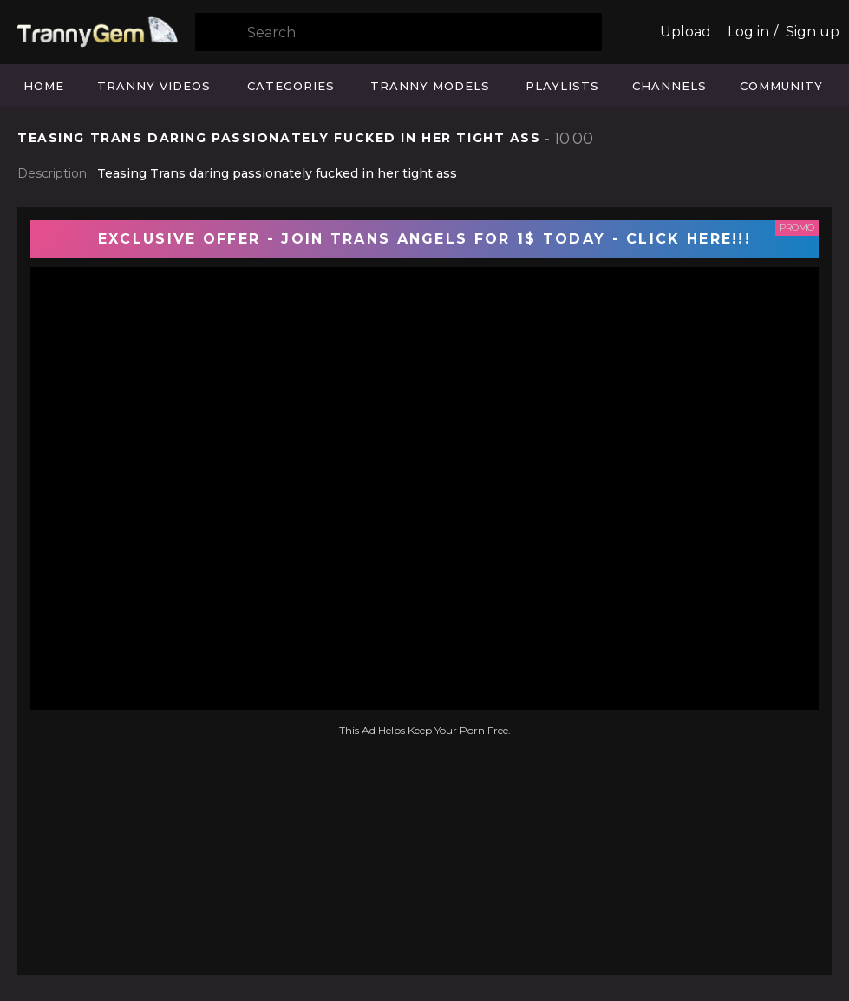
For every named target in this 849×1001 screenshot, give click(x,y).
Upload (685, 31)
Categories (291, 86)
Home (43, 86)
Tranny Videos (154, 86)
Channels (669, 86)
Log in (748, 31)
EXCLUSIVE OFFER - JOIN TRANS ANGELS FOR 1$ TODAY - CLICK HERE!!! (424, 239)
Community (781, 86)
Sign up (812, 31)
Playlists (562, 86)
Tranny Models (430, 86)
